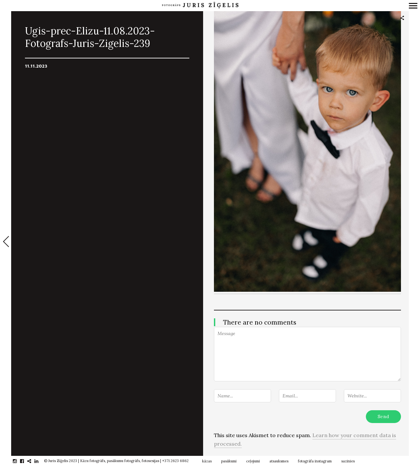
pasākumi (229, 461)
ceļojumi (253, 461)
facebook (25, 461)
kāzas (207, 461)
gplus (32, 461)
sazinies (348, 461)
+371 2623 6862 (175, 460)
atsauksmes (278, 461)
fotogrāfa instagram (315, 461)
